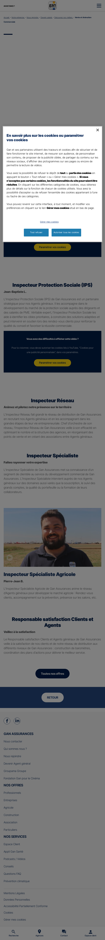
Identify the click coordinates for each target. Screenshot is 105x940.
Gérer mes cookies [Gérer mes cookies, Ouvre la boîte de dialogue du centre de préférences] (49, 222)
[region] (52, 184)
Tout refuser (36, 232)
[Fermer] (97, 130)
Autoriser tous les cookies (66, 232)
